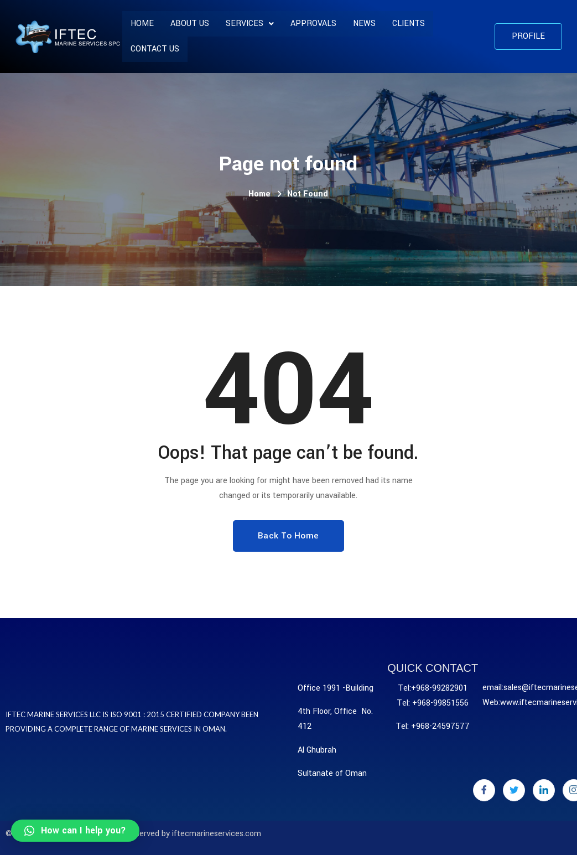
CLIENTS (408, 23)
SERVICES (250, 23)
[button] (528, 36)
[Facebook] (484, 790)
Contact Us (155, 49)
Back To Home (288, 536)
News (364, 23)
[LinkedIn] (544, 790)
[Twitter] (514, 790)
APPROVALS (313, 23)
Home (142, 23)
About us (189, 23)
